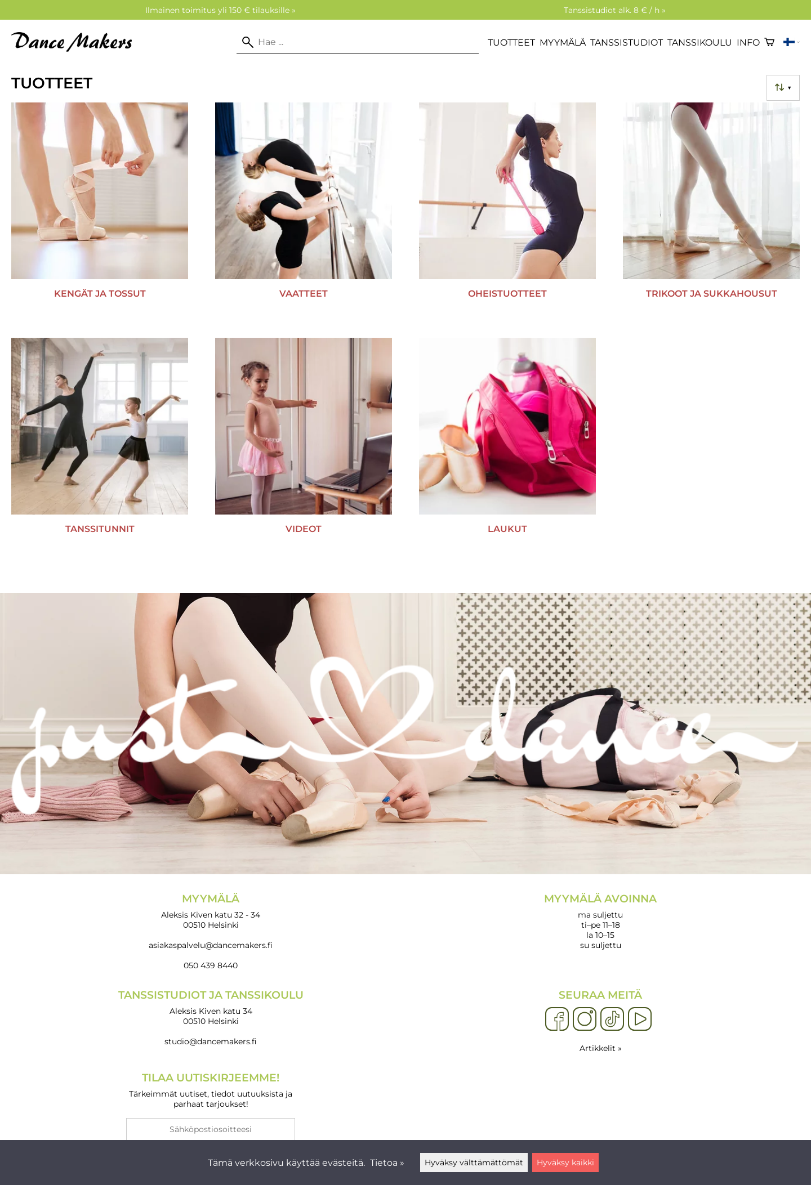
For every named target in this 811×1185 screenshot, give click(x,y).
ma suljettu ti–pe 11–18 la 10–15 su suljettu (600, 921)
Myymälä (563, 42)
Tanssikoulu (699, 42)
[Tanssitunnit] (99, 451)
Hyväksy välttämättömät (474, 1162)
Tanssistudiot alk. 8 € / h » (615, 10)
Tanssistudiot (626, 42)
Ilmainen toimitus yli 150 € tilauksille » (220, 10)
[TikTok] (612, 1019)
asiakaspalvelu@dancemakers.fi (211, 945)
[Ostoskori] (769, 42)
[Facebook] (557, 1019)
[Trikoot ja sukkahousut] (711, 215)
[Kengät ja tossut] (99, 215)
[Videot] (303, 451)
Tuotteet (511, 42)
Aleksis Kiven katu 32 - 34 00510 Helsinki (210, 911)
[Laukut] (507, 451)
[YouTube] (640, 1019)
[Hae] (358, 42)
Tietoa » (387, 1162)
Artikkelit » (601, 1048)
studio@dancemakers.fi (210, 1041)
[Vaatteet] (303, 215)
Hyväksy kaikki (565, 1162)
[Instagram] (584, 1019)
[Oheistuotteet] (507, 215)
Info (748, 42)
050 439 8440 (211, 965)
